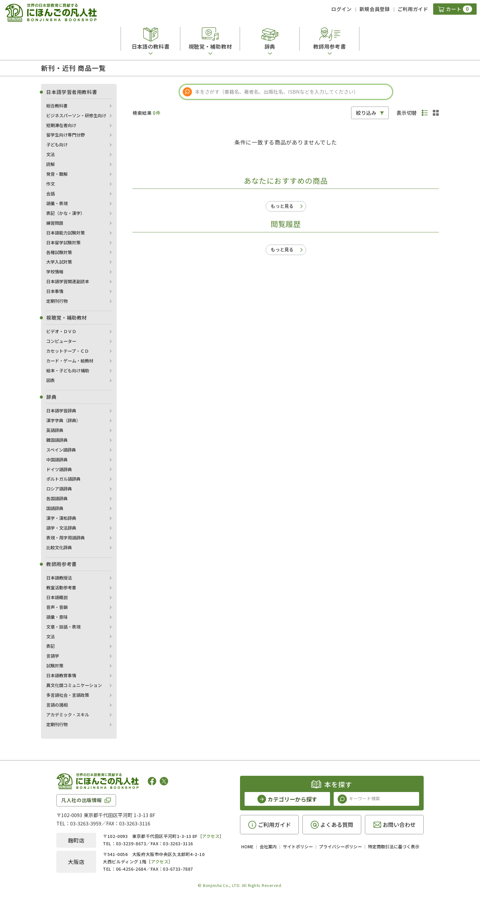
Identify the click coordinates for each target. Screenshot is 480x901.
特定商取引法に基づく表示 (393, 846)
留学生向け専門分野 (65, 135)
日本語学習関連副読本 (67, 281)
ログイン (341, 9)
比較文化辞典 (59, 547)
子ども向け (57, 144)
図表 (50, 380)
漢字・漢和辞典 (61, 518)
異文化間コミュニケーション (74, 685)
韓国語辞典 (57, 440)
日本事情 (54, 291)
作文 (50, 184)
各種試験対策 (59, 252)
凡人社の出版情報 (81, 800)
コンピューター (61, 341)
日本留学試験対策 (63, 242)
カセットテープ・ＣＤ (67, 351)
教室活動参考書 (61, 587)
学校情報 (54, 271)
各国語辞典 (57, 498)
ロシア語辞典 (59, 489)
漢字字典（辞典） (63, 420)
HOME (247, 846)
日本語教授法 (59, 578)
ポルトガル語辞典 (63, 479)
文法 (50, 154)
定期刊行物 (57, 301)
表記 (50, 646)
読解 (50, 164)
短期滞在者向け (61, 125)
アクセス (210, 836)
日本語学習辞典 (61, 410)
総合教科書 (57, 106)
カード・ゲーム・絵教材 (69, 361)
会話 (50, 193)
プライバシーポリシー (340, 846)
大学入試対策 (59, 262)
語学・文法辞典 (61, 528)
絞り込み (366, 112)
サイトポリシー (298, 846)
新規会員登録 (374, 9)
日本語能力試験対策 (65, 233)
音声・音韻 (57, 607)
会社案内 (268, 846)
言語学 (52, 656)
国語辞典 (54, 508)
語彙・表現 (57, 203)
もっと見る (282, 206)
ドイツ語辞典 (59, 469)
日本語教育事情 (61, 675)
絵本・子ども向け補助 (67, 370)
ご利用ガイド (413, 9)
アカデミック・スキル (67, 714)
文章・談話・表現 (63, 627)
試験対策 (54, 666)
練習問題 (54, 223)
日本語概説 (57, 597)
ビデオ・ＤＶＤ (61, 331)
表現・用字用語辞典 (65, 538)
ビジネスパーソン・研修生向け (76, 115)
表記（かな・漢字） (65, 213)
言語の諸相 (57, 705)
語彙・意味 (57, 617)
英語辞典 (54, 430)
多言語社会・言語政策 (67, 695)
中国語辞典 (57, 459)
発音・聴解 (57, 174)
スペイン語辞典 (61, 450)
